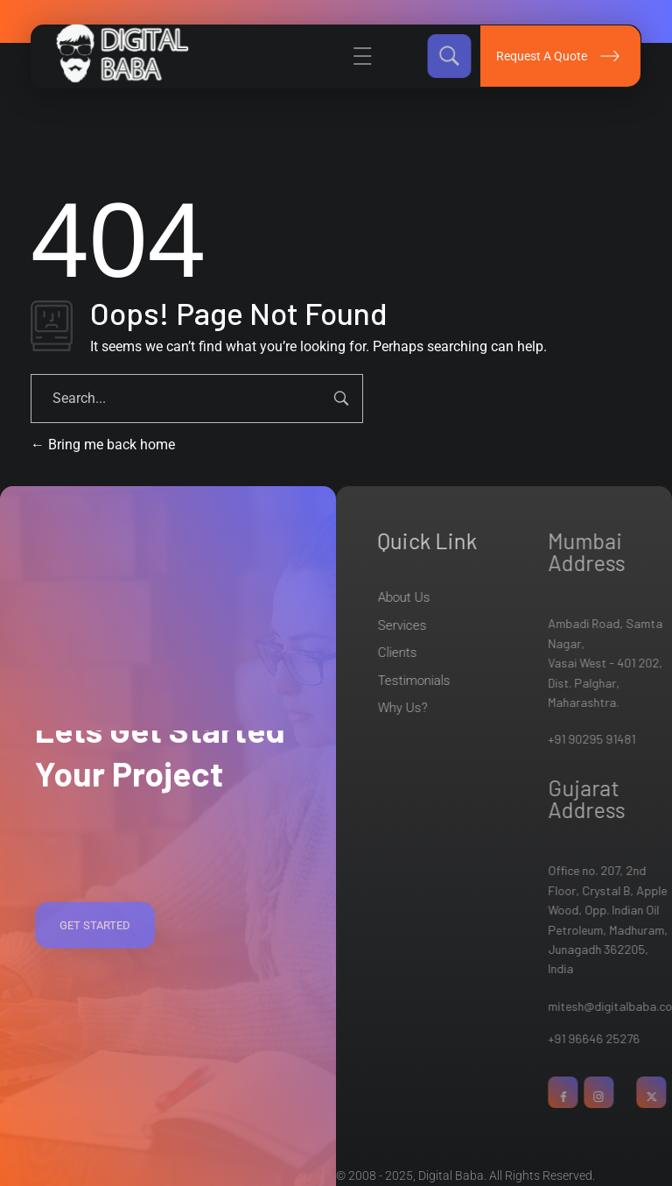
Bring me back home (103, 444)
